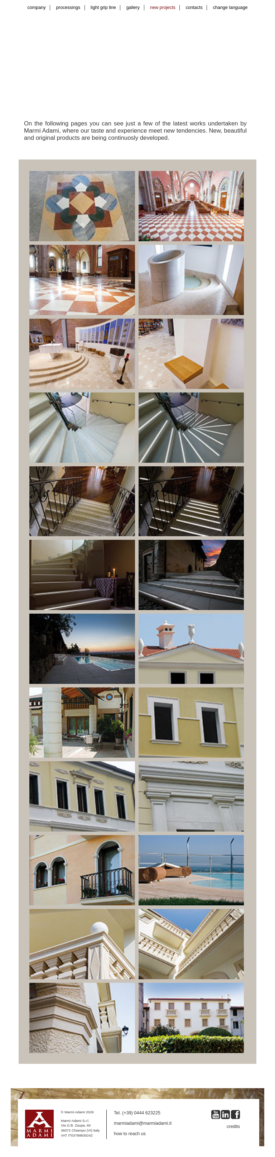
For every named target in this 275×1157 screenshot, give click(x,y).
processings (68, 7)
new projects (162, 7)
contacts (194, 7)
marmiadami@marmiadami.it (143, 1123)
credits (233, 1126)
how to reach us (130, 1133)
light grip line (103, 7)
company (37, 7)
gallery (133, 7)
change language (230, 7)
